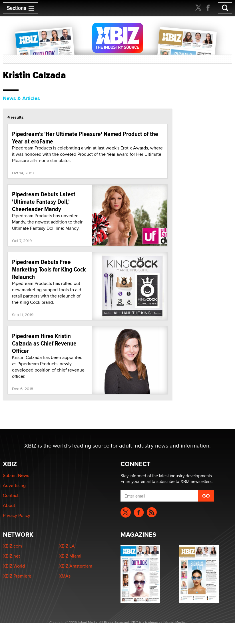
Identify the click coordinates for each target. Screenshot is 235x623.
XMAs (65, 576)
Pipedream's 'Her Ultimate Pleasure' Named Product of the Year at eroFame (85, 137)
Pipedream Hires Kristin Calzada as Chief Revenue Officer (44, 343)
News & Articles (21, 98)
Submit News (16, 475)
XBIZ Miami (70, 556)
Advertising (14, 485)
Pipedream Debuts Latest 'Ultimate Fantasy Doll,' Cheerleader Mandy (43, 201)
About (9, 505)
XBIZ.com (12, 546)
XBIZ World (14, 566)
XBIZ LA (67, 546)
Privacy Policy (16, 515)
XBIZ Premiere (17, 576)
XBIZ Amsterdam (75, 566)
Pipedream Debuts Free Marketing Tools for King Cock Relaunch (49, 269)
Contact (11, 495)
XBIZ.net (11, 556)
